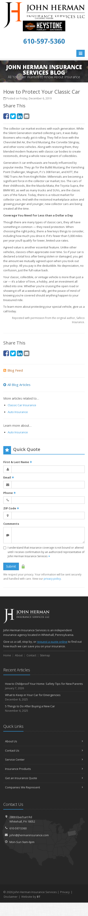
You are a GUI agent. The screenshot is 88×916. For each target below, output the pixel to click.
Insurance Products (44, 769)
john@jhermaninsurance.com (29, 835)
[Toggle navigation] (80, 53)
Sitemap (45, 655)
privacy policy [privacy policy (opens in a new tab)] (52, 579)
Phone (9, 493)
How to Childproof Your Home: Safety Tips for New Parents (44, 686)
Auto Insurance (18, 412)
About (19, 655)
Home (7, 655)
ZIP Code (11, 508)
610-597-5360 (18, 828)
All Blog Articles (17, 384)
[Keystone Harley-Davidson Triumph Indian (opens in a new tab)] (44, 30)
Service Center (44, 759)
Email (8, 477)
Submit (11, 566)
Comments (11, 524)
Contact (31, 655)
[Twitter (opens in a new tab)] (13, 116)
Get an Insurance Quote (44, 778)
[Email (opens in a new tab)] (26, 116)
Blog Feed (13, 370)
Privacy (65, 892)
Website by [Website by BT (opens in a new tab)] (30, 897)
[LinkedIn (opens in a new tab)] (20, 116)
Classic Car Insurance (22, 405)
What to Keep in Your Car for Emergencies (44, 697)
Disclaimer (11, 897)
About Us (44, 741)
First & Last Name (17, 462)
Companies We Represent (44, 787)
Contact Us (44, 750)
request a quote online (52, 642)
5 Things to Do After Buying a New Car (44, 708)
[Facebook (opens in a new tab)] (6, 116)
